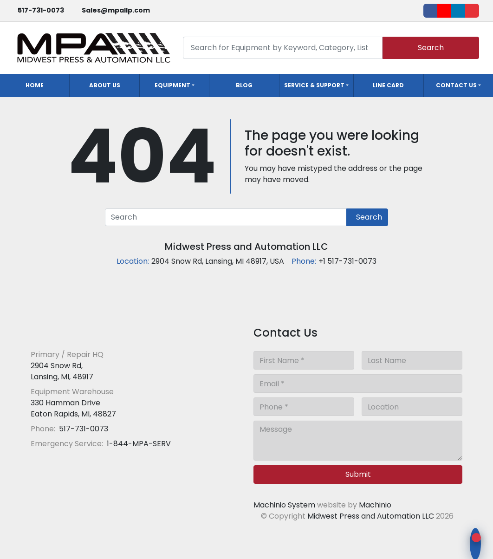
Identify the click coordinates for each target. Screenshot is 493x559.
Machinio (375, 505)
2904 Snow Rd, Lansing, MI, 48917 (62, 371)
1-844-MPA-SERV (138, 443)
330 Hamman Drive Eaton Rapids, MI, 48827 (73, 408)
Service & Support (314, 85)
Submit (358, 474)
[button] (174, 85)
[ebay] (472, 11)
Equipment (172, 85)
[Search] (283, 47)
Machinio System (284, 505)
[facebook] (430, 11)
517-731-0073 (41, 10)
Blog (244, 85)
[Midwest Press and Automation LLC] (98, 331)
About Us (104, 85)
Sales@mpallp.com (116, 10)
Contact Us (456, 85)
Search (431, 47)
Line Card (388, 85)
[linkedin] (458, 11)
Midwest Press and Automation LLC (246, 246)
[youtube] (444, 11)
